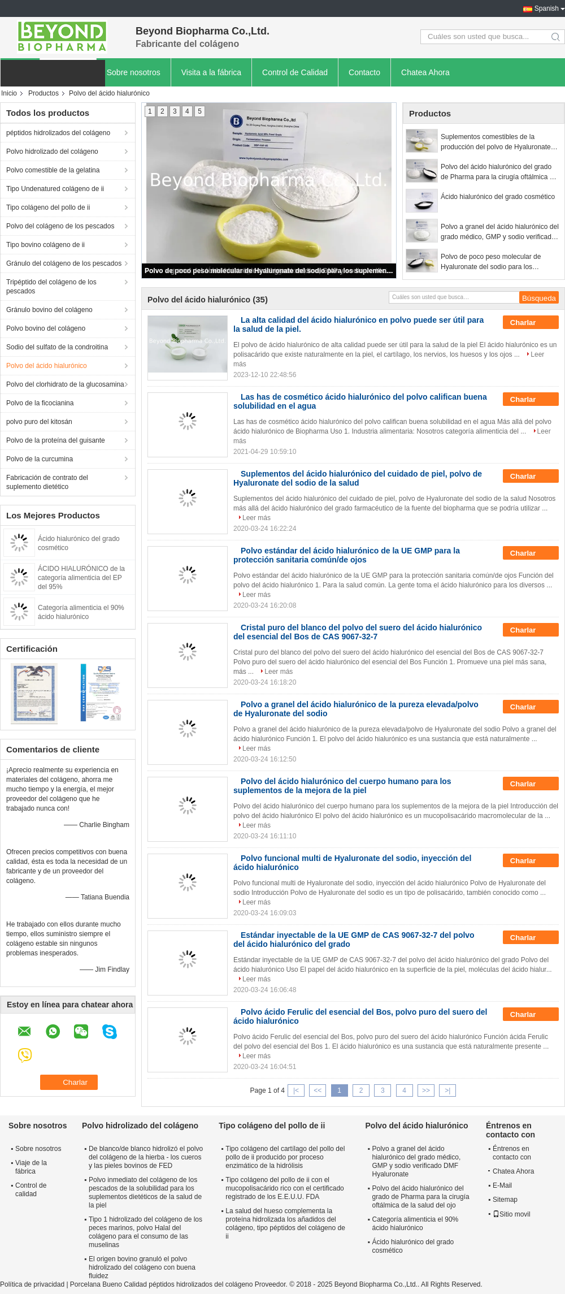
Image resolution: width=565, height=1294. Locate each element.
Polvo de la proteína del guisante (55, 440)
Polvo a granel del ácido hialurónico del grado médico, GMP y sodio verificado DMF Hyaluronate (500, 232)
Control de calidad (30, 1190)
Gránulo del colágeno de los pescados (63, 263)
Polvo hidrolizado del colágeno (52, 151)
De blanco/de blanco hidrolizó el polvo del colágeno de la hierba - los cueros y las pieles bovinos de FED (146, 1157)
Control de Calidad (295, 72)
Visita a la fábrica (211, 72)
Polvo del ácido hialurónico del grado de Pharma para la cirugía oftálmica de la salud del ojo (499, 172)
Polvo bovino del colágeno (45, 328)
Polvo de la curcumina (39, 459)
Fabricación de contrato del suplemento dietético (47, 482)
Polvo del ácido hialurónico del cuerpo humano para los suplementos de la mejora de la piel (342, 786)
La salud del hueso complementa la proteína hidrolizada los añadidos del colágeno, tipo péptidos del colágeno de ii (285, 1223)
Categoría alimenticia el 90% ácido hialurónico (415, 1223)
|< (296, 1090)
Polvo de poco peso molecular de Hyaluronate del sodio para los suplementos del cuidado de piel (269, 271)
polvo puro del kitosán (39, 422)
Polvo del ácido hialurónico (46, 366)
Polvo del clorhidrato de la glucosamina (65, 384)
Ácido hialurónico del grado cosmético (498, 197)
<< (317, 1090)
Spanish (546, 8)
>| (447, 1090)
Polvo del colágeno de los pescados (60, 226)
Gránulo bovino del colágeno (49, 310)
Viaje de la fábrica (31, 1167)
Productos (43, 93)
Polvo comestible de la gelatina (52, 170)
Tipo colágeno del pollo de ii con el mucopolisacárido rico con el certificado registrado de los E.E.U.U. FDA (284, 1188)
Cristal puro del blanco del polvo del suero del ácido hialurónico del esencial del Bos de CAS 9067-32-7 (357, 632)
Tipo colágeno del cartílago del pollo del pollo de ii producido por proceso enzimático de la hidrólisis (285, 1157)
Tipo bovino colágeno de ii (45, 245)
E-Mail (502, 1185)
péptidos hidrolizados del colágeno (58, 133)
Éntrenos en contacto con (512, 1153)
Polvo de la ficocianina (39, 403)
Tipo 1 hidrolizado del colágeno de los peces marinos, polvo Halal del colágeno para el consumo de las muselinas (145, 1232)
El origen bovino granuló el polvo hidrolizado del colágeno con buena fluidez (142, 1267)
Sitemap (505, 1200)
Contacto (364, 72)
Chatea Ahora (425, 72)
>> (426, 1090)
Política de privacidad (32, 1284)
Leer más (256, 518)
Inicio (9, 93)
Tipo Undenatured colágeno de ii (55, 189)
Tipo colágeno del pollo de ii (48, 207)
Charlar (530, 322)
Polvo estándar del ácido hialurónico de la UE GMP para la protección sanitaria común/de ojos (346, 555)
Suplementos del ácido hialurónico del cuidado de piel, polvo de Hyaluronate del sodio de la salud (357, 478)
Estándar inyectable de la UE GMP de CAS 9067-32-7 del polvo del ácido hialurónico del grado (354, 940)
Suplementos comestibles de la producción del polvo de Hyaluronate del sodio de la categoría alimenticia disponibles (496, 142)
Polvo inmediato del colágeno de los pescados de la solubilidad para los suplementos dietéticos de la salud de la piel (145, 1192)
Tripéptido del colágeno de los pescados (51, 286)
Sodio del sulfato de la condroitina (57, 347)
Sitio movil (512, 1214)
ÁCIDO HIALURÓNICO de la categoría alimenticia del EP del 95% (81, 578)
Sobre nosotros (133, 72)
